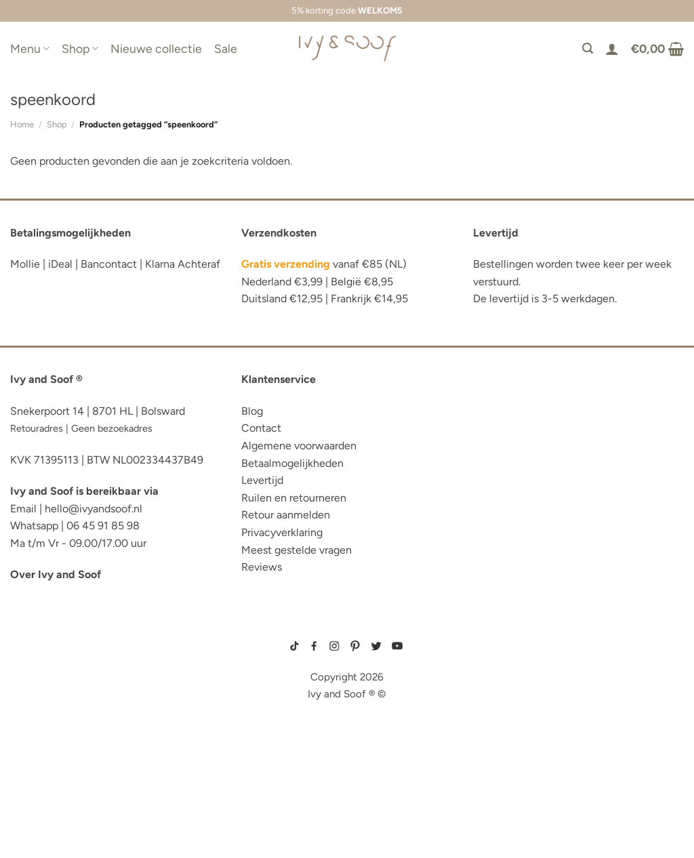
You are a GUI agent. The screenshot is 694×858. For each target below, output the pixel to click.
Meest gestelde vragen (296, 550)
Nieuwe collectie (156, 48)
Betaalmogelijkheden (292, 463)
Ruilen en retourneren (293, 497)
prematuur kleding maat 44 (508, 711)
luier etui (36, 657)
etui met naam (48, 811)
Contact (261, 428)
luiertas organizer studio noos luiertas (99, 724)
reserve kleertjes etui (71, 636)
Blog (252, 411)
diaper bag (39, 791)
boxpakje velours (496, 690)
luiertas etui (45, 677)
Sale (225, 48)
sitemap (347, 627)
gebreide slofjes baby (502, 721)
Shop (80, 48)
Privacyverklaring (282, 532)
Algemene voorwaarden (298, 445)
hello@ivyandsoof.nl (93, 508)
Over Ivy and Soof (55, 574)
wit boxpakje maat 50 (500, 679)
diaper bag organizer (70, 698)
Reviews (261, 566)
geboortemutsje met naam (507, 668)
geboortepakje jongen (504, 646)
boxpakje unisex (494, 700)
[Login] (612, 49)
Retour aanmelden (285, 514)
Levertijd (262, 480)
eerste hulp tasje (58, 750)
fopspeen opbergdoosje (77, 770)
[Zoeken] (587, 48)
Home (22, 124)
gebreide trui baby (497, 636)
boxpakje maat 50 (495, 657)
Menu (29, 48)
